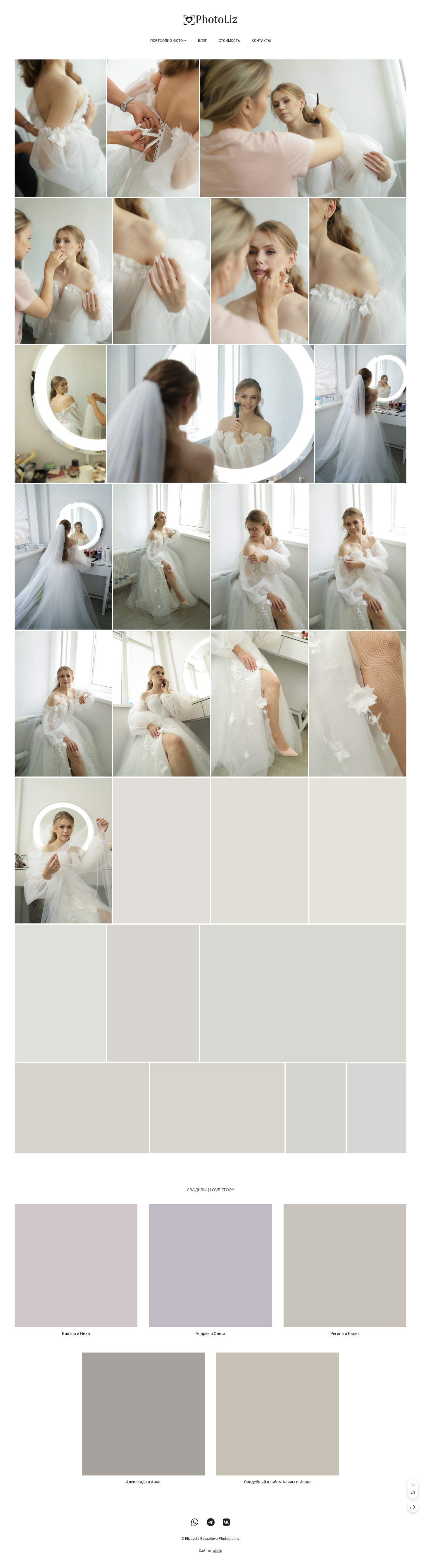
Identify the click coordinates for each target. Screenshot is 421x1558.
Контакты (261, 41)
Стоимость (229, 41)
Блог (202, 41)
